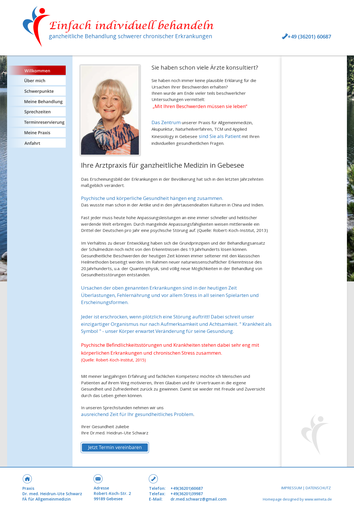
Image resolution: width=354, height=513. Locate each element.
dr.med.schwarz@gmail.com (198, 499)
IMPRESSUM (291, 487)
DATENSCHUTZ (318, 487)
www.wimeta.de (318, 499)
